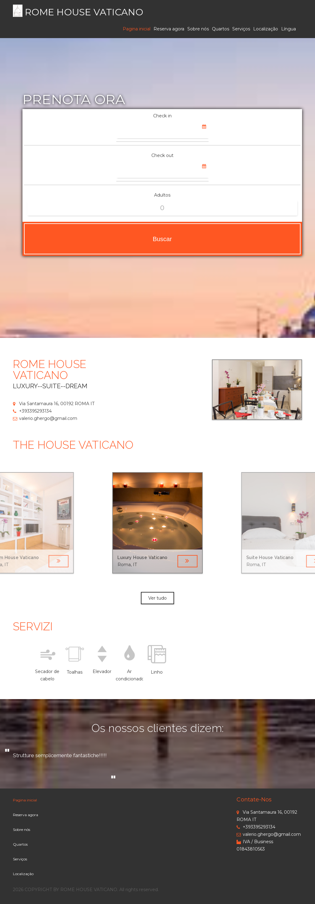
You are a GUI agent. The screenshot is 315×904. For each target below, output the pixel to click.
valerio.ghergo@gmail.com (45, 418)
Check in (162, 116)
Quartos (220, 29)
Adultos (162, 195)
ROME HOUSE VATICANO (84, 12)
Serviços (241, 29)
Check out (162, 155)
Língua (288, 29)
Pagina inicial (136, 29)
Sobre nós (198, 29)
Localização (265, 29)
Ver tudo (157, 598)
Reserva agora (169, 29)
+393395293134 (32, 411)
